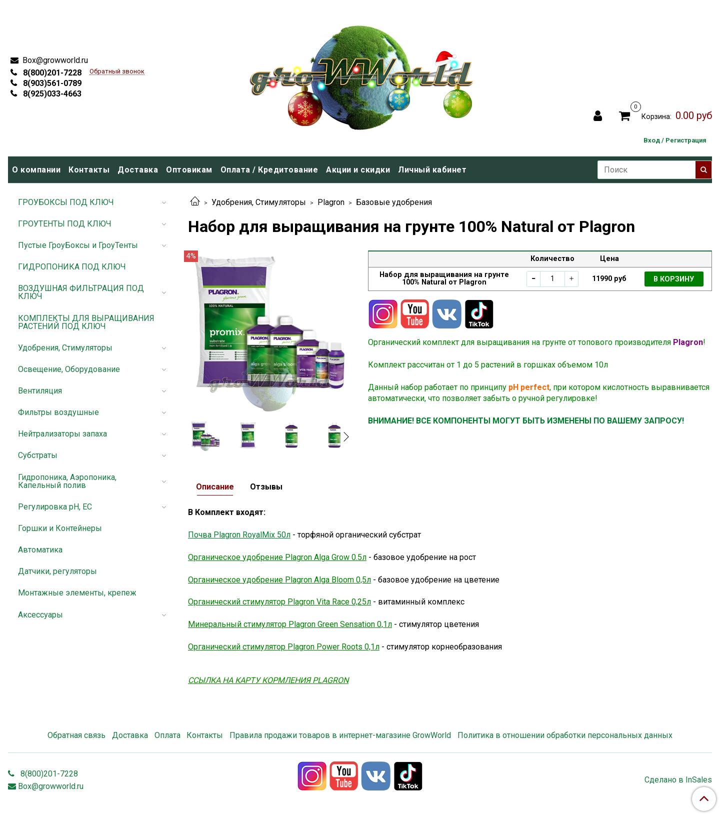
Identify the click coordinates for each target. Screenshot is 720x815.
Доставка (138, 169)
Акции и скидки (358, 169)
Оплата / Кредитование (269, 169)
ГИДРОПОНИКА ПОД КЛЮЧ (72, 267)
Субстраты (38, 455)
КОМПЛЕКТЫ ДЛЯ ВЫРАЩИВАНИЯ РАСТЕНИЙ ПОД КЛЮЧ (86, 322)
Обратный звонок (117, 71)
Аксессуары (40, 615)
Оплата (167, 735)
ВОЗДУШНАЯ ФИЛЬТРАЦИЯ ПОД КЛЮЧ (81, 292)
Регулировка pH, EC (55, 507)
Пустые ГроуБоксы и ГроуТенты (78, 245)
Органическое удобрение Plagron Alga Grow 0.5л (277, 557)
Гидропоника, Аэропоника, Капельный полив (67, 481)
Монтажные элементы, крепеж (77, 593)
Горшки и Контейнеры (60, 528)
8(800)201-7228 (51, 72)
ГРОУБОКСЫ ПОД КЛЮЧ (66, 202)
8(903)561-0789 (51, 83)
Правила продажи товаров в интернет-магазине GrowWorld (340, 735)
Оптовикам (189, 169)
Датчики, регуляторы (57, 571)
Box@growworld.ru (54, 60)
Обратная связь (77, 735)
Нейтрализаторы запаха (62, 433)
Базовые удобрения (394, 202)
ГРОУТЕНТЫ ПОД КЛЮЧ (65, 223)
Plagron (331, 202)
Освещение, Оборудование (69, 369)
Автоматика (40, 549)
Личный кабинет (432, 169)
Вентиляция (40, 391)
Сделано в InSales (678, 780)
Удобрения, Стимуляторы (259, 202)
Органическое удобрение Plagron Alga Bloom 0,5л (279, 579)
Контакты (89, 169)
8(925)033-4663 (51, 94)
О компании (36, 169)
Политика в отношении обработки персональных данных (565, 735)
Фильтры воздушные (58, 412)
